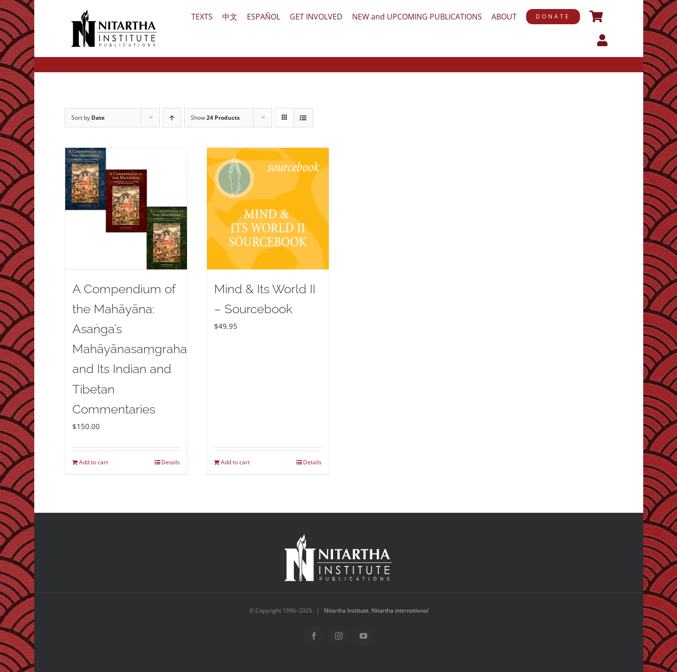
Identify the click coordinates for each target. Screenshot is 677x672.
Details (170, 462)
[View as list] (303, 117)
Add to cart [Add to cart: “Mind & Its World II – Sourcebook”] (235, 462)
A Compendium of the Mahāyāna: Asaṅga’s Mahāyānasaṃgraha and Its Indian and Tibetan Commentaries (129, 349)
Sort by (88, 118)
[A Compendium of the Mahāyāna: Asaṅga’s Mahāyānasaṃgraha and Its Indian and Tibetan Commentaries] (126, 208)
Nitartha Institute (346, 610)
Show (215, 118)
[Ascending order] (172, 117)
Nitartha (400, 610)
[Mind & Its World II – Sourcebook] (268, 208)
